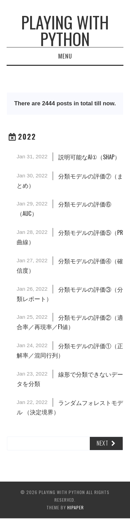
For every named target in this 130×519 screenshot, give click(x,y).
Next (103, 443)
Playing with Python (65, 30)
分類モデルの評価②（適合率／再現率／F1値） (70, 322)
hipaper (75, 507)
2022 (27, 136)
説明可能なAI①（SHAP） (89, 156)
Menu (65, 56)
